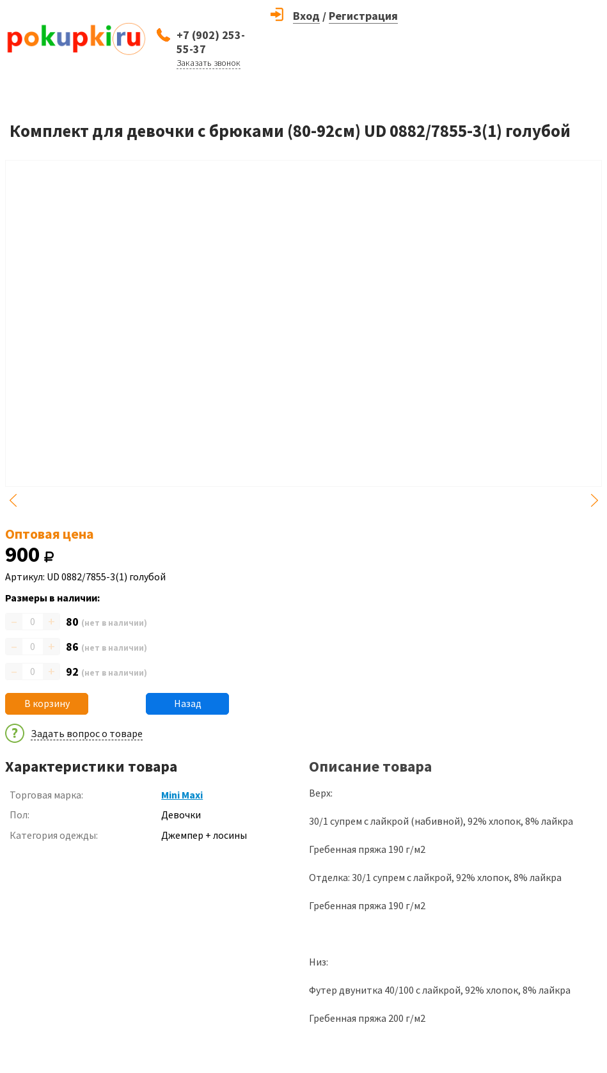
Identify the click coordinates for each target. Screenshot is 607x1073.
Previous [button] (12, 500)
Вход (306, 15)
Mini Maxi (182, 794)
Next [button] (594, 500)
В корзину (47, 703)
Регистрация (363, 15)
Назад (187, 703)
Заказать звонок (208, 62)
